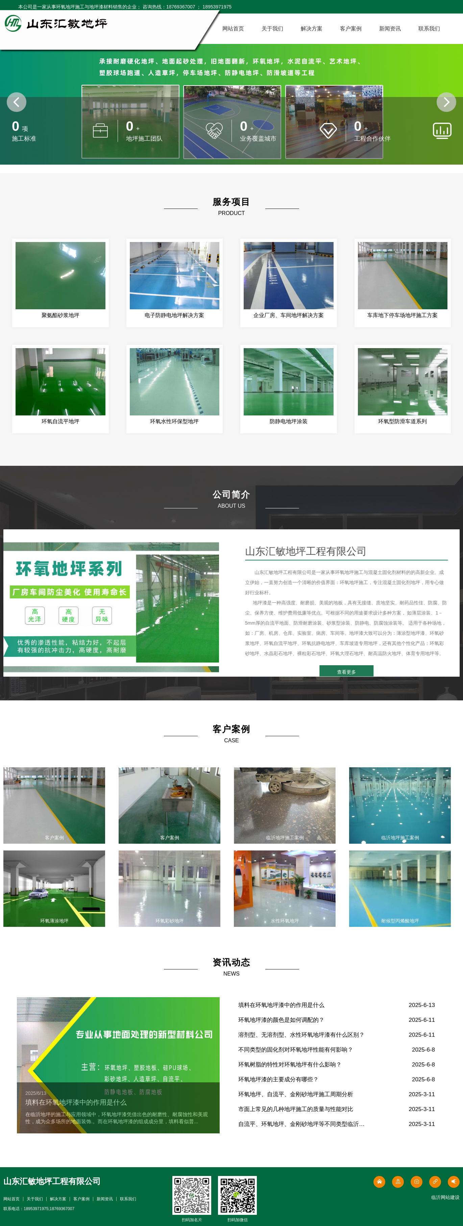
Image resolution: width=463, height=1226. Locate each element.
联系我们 (429, 28)
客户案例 (351, 28)
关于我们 (272, 28)
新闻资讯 (390, 28)
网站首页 (233, 28)
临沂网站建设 (445, 1197)
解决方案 (311, 28)
